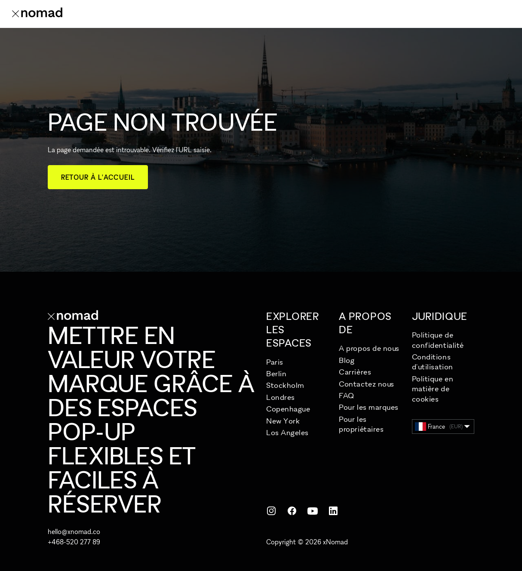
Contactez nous (366, 383)
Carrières (355, 371)
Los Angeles (287, 432)
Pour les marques (369, 406)
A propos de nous (369, 348)
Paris (274, 361)
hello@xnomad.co (74, 531)
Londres (280, 397)
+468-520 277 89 (74, 541)
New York (283, 420)
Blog (346, 360)
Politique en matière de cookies (432, 388)
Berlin (276, 373)
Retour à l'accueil (98, 177)
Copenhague (288, 408)
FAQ (346, 395)
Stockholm (285, 385)
